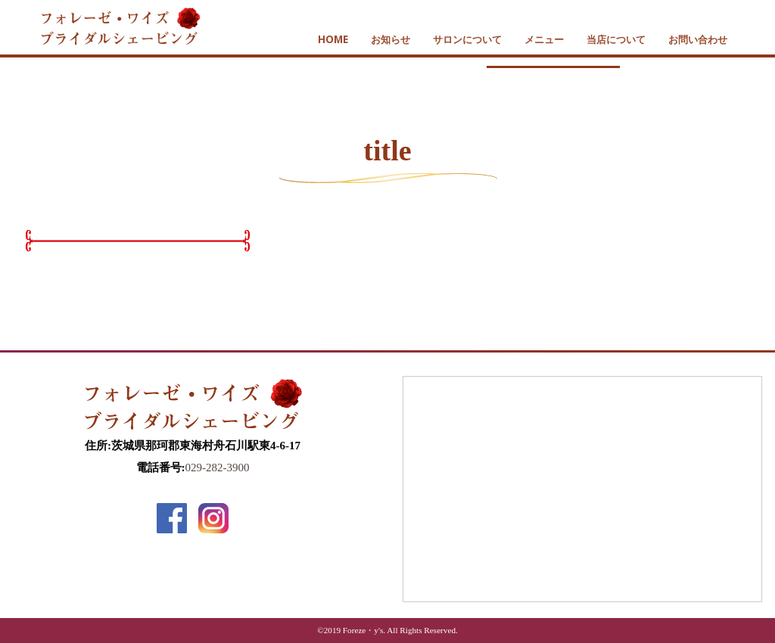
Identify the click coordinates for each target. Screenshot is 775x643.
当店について (616, 39)
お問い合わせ (697, 39)
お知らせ (390, 39)
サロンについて (467, 39)
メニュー (544, 39)
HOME (333, 39)
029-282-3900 (217, 467)
